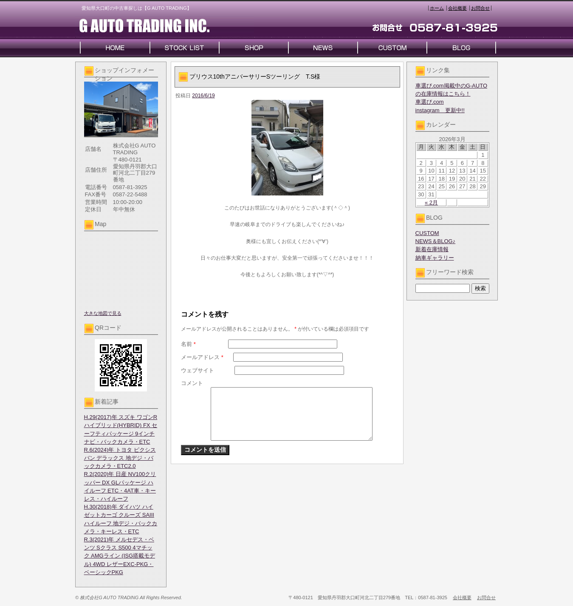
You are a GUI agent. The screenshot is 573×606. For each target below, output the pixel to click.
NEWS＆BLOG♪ (435, 241)
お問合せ (480, 8)
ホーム (437, 8)
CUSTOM (427, 233)
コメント (192, 383)
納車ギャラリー (434, 258)
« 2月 (431, 202)
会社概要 (457, 8)
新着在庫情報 (432, 249)
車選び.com (429, 102)
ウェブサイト (197, 370)
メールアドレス (202, 357)
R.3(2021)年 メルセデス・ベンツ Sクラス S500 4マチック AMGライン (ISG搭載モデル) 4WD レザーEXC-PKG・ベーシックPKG (119, 555)
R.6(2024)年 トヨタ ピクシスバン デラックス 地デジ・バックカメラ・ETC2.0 (120, 458)
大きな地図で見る (102, 313)
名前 (188, 344)
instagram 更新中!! (440, 110)
